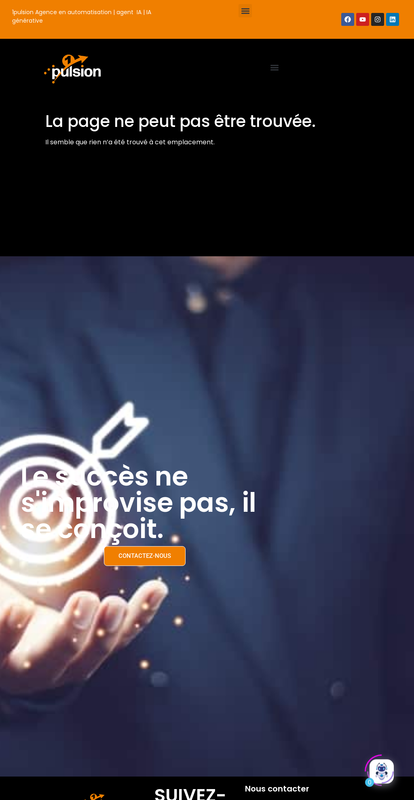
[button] (245, 10)
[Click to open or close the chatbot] (382, 770)
